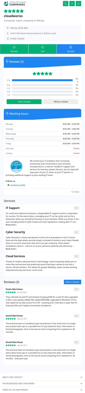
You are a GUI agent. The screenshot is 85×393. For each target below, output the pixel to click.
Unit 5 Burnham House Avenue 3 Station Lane (33, 33)
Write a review (61, 101)
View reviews (24, 101)
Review (14, 49)
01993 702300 (17, 38)
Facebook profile (17, 185)
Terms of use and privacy (15, 389)
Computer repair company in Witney (24, 20)
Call (42, 49)
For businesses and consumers (18, 383)
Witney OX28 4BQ (19, 28)
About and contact (12, 377)
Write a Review (72, 282)
